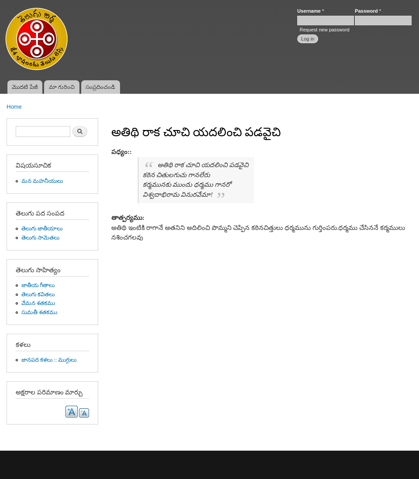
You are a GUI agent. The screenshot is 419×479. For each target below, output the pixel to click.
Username (310, 11)
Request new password (324, 29)
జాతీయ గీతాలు (38, 285)
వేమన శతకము (38, 303)
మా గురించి (62, 87)
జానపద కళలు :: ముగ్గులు (49, 360)
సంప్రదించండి (100, 87)
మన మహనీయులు (42, 181)
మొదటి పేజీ (25, 87)
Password (368, 11)
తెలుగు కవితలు (38, 294)
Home (14, 106)
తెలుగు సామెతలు (40, 238)
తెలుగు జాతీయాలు (41, 229)
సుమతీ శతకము (39, 312)
